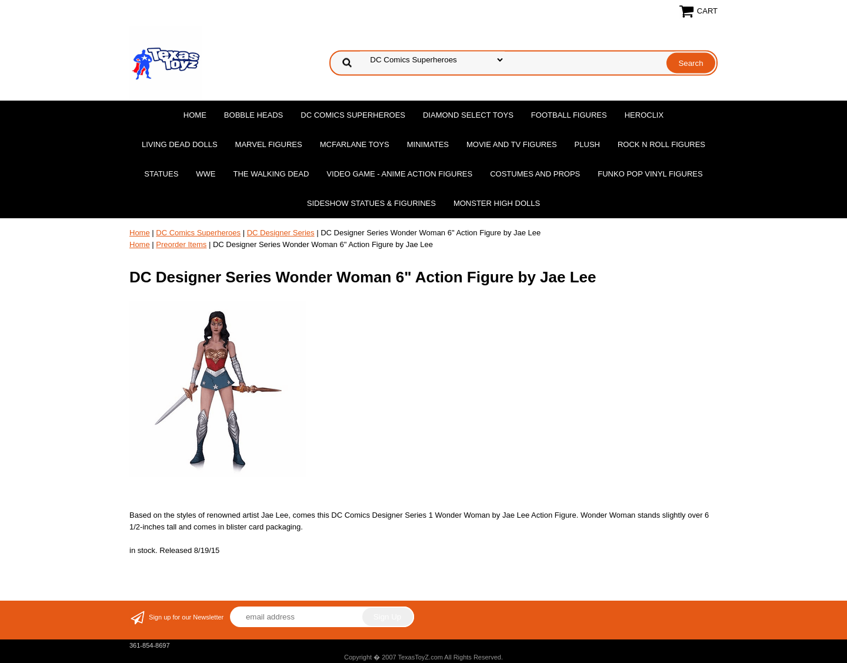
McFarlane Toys (354, 144)
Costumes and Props (535, 173)
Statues (161, 173)
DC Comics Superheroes (353, 115)
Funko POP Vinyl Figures (650, 173)
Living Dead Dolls (180, 144)
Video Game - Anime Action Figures (399, 173)
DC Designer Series (281, 232)
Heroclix (644, 115)
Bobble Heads (253, 115)
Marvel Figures (268, 144)
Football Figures (569, 115)
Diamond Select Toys (468, 115)
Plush (587, 144)
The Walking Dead (271, 173)
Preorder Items (181, 244)
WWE (205, 173)
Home (195, 115)
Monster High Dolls (496, 203)
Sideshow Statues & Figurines (371, 203)
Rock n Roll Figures (661, 144)
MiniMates (428, 144)
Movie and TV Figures (511, 144)
